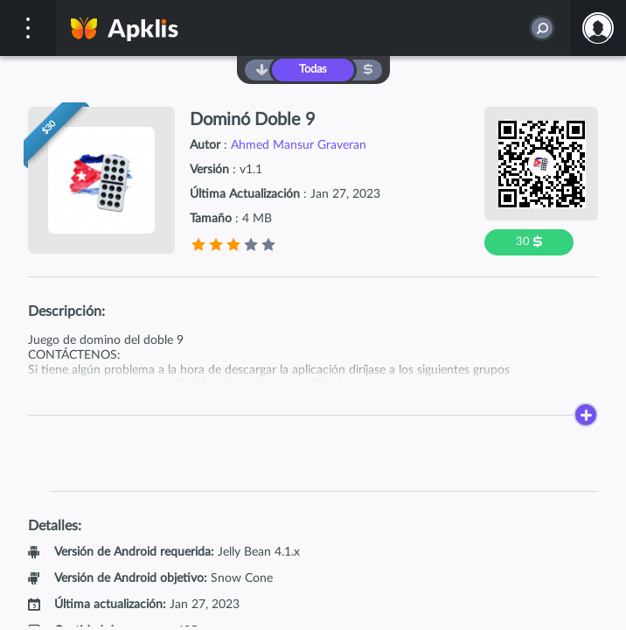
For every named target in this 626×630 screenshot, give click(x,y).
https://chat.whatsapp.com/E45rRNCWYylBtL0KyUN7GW (185, 385)
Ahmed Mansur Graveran (298, 145)
